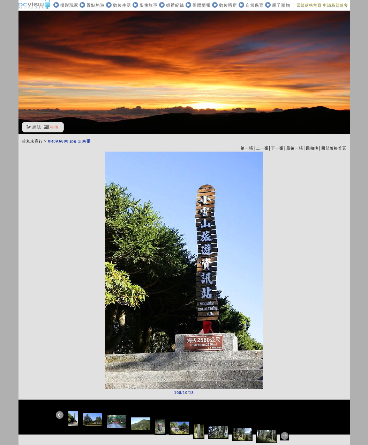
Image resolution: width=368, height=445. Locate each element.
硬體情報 (202, 5)
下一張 (277, 148)
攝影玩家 (69, 5)
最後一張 (294, 148)
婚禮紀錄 (175, 5)
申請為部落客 (335, 5)
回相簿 (312, 148)
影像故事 (149, 5)
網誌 (37, 127)
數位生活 (122, 5)
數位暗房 (228, 5)
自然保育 (255, 5)
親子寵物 (281, 5)
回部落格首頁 (309, 5)
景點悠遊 (96, 5)
